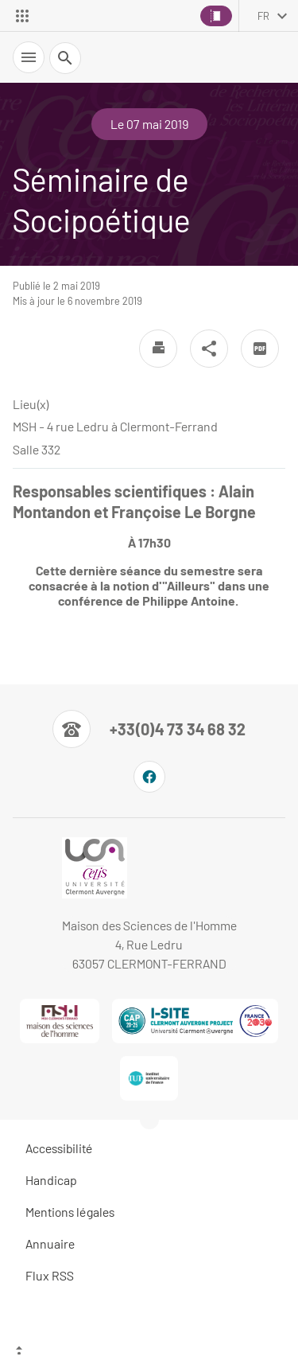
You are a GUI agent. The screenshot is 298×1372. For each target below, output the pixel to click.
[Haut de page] (149, 1352)
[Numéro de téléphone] (149, 729)
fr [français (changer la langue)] (263, 16)
